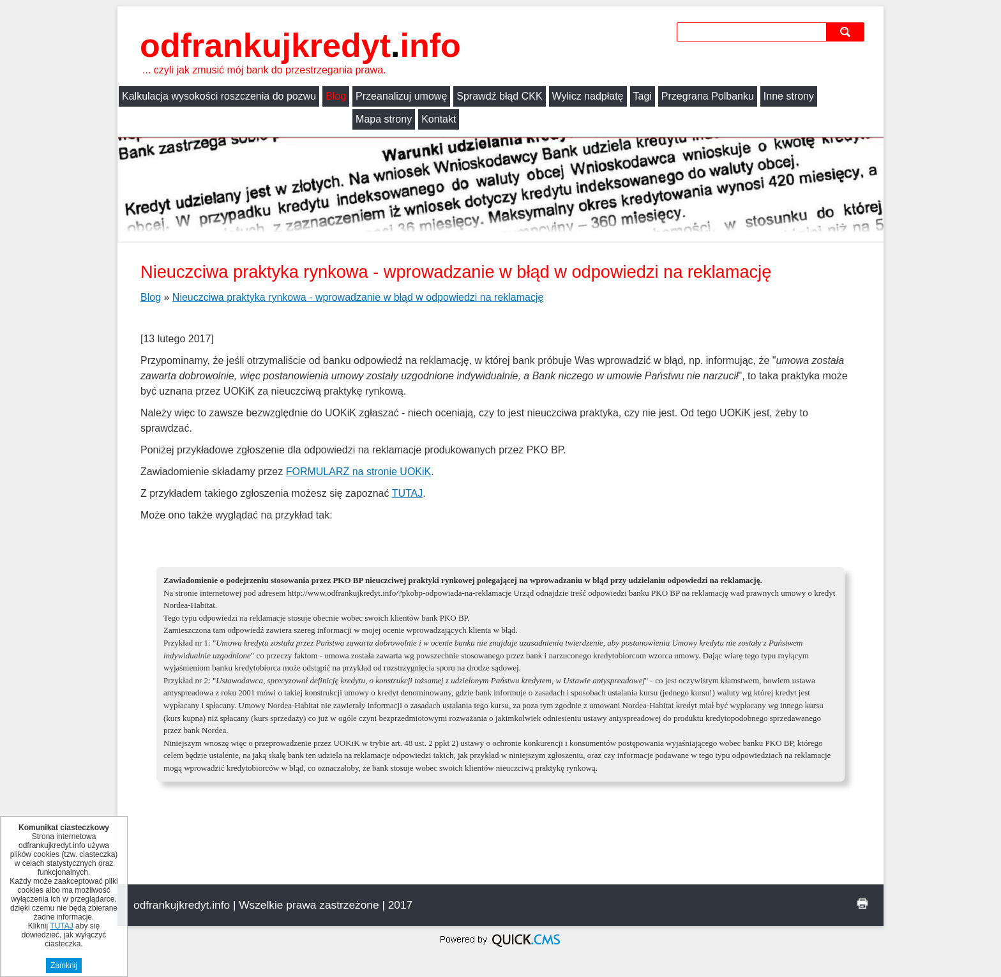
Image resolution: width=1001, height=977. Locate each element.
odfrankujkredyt (300, 45)
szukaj (846, 31)
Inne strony (789, 96)
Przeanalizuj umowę (401, 96)
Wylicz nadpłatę (588, 96)
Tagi (642, 96)
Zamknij (63, 965)
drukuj (862, 903)
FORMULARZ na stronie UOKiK (359, 471)
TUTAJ (407, 493)
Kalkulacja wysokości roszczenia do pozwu (219, 96)
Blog (336, 96)
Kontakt (205, 119)
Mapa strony (150, 119)
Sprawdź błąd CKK (499, 96)
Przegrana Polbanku (707, 96)
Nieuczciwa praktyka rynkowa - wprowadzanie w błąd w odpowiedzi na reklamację (358, 297)
